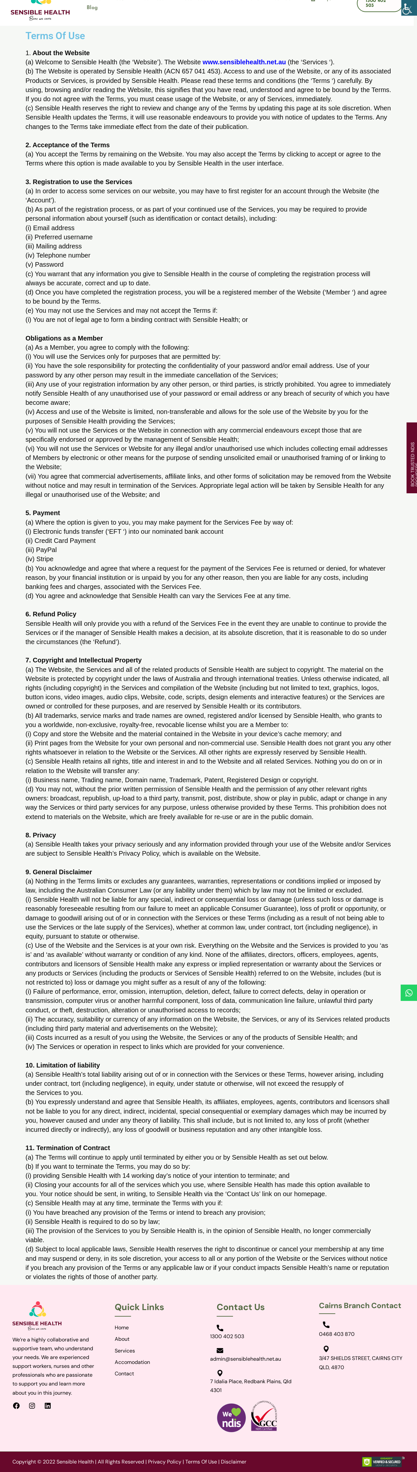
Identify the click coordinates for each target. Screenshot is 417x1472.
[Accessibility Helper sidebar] (409, 8)
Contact (124, 1373)
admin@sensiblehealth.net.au (245, 1358)
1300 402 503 (227, 1336)
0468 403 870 (337, 1334)
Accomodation (132, 1362)
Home (122, 1327)
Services (125, 1350)
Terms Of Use (201, 1461)
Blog (92, 7)
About (122, 1339)
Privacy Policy (164, 1461)
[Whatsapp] (409, 993)
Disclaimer (233, 1461)
